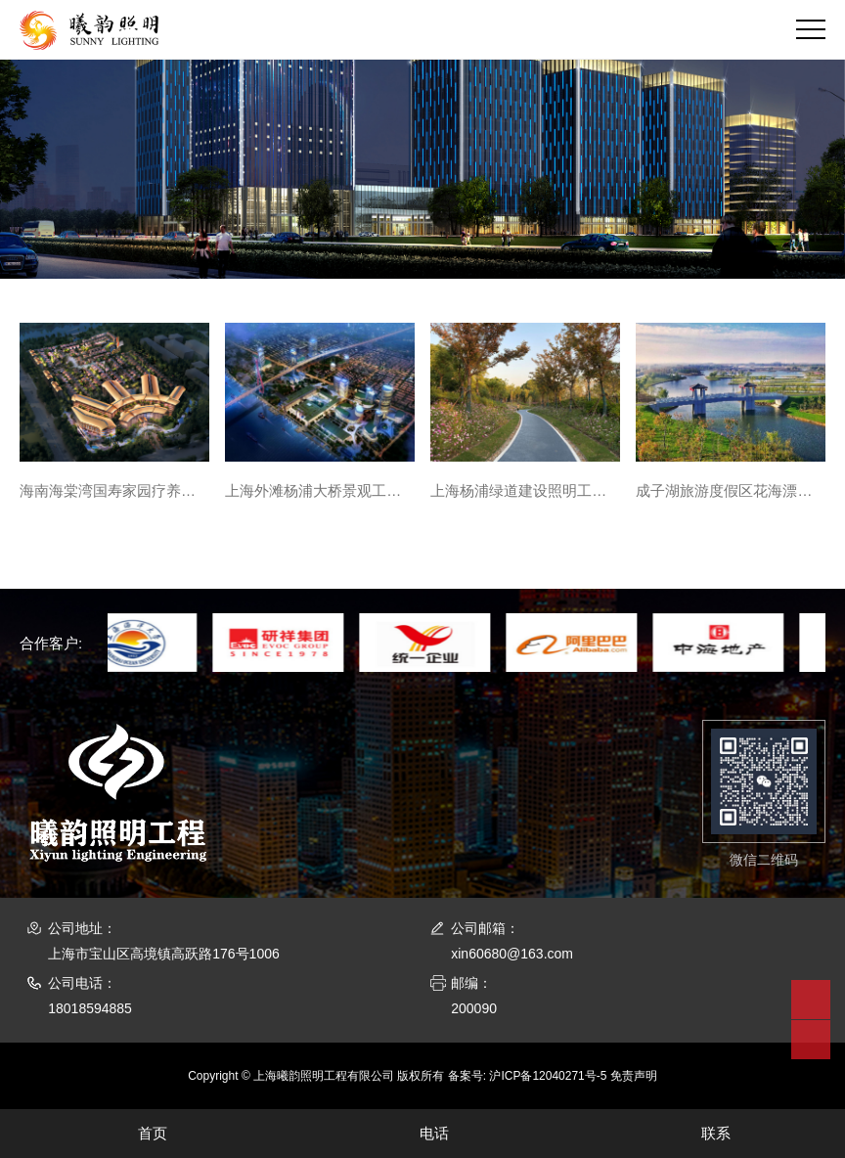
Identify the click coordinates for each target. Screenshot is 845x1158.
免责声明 (633, 1076)
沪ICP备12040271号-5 (547, 1076)
